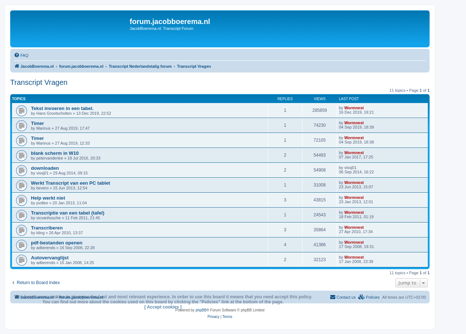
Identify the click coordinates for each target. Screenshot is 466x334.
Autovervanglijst (49, 257)
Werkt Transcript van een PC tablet (70, 183)
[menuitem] (21, 55)
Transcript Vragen (38, 82)
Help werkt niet (48, 198)
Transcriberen (47, 228)
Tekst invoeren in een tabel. (62, 108)
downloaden (45, 168)
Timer (37, 123)
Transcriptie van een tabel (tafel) (67, 213)
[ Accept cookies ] (163, 307)
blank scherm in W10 (55, 153)
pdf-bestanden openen (56, 242)
